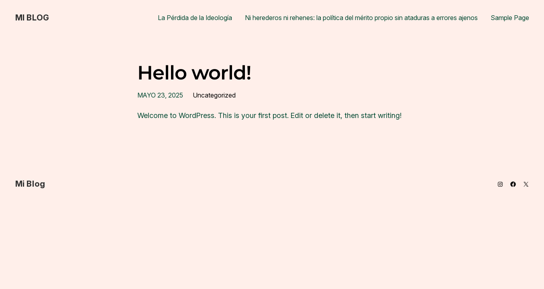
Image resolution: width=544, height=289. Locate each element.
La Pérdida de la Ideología (195, 18)
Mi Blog (32, 17)
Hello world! (194, 73)
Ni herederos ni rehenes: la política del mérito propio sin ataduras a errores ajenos (361, 18)
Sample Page (510, 18)
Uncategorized (214, 95)
